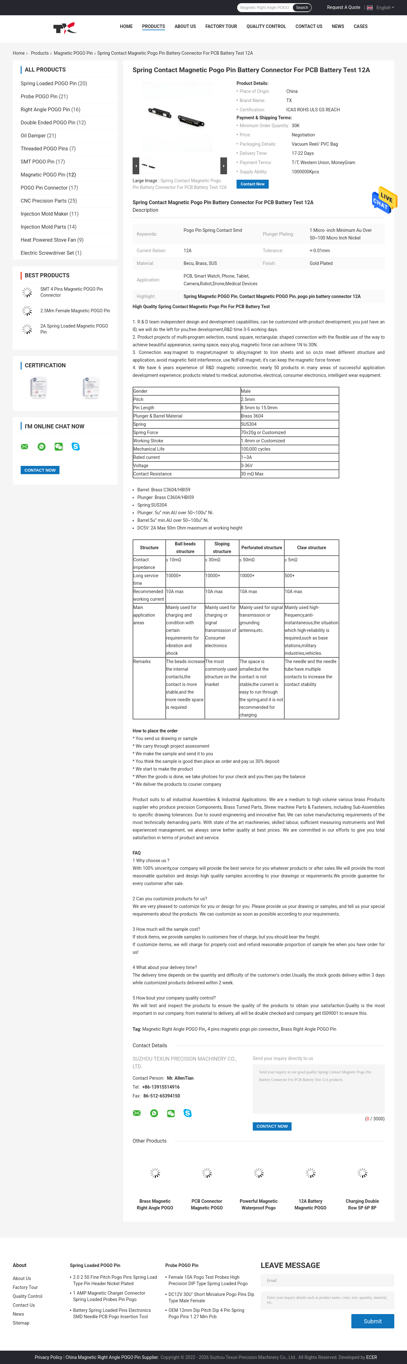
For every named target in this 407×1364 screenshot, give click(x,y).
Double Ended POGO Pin (48, 123)
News (338, 26)
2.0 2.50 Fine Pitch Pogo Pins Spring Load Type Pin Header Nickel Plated (115, 1280)
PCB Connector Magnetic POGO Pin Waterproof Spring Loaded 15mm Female (207, 1205)
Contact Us (308, 26)
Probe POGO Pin (39, 96)
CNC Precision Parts (43, 201)
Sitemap (21, 1323)
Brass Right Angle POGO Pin (308, 1029)
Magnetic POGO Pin (73, 53)
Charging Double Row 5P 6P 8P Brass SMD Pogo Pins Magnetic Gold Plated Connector (362, 1205)
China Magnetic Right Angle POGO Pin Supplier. (113, 1357)
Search (302, 7)
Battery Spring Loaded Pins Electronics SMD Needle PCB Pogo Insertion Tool (112, 1313)
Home (126, 26)
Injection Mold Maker (44, 214)
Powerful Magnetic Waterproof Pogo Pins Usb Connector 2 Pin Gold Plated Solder (259, 1205)
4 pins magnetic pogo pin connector (243, 1029)
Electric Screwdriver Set (47, 253)
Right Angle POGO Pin (45, 110)
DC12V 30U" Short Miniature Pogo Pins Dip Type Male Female (211, 1297)
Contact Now (253, 184)
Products (153, 26)
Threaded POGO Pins (44, 149)
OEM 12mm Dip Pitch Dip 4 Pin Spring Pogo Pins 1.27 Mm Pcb (206, 1313)
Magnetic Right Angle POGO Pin (173, 1029)
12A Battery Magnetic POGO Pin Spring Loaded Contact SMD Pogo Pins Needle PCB (310, 1205)
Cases (361, 26)
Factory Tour (221, 26)
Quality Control (266, 26)
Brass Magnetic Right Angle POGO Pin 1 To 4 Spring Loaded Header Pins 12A (155, 1205)
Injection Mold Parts (43, 227)
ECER (371, 1357)
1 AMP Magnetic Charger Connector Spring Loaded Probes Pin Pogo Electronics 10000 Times (109, 1297)
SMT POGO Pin (37, 162)
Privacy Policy (48, 1357)
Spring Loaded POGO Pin (49, 83)
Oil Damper (33, 136)
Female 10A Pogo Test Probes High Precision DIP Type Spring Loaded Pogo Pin (208, 1281)
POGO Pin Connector (44, 188)
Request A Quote (343, 7)
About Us (185, 26)
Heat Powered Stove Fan (48, 240)
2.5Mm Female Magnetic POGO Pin (75, 310)
